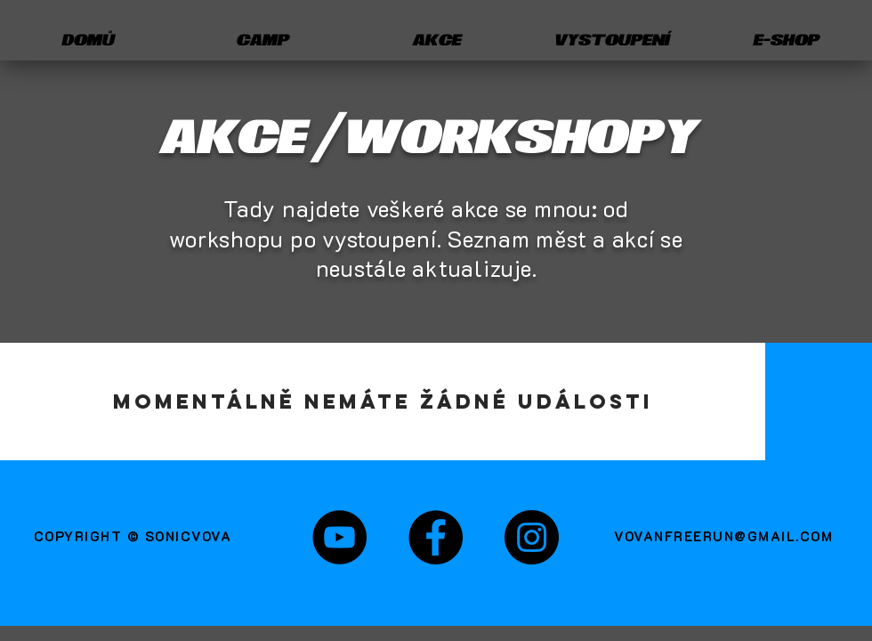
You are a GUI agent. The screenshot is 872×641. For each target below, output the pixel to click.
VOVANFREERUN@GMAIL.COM (723, 536)
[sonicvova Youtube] (339, 537)
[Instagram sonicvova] (532, 537)
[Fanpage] (435, 537)
